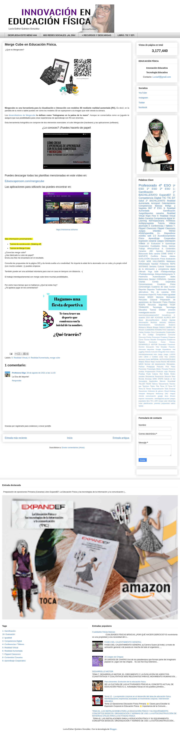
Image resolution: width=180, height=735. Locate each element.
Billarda (149, 327)
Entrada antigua (121, 438)
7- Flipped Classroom (11, 654)
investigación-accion (162, 398)
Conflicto (154, 256)
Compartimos (161, 335)
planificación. (148, 403)
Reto (173, 376)
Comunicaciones (145, 284)
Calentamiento (168, 203)
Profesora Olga (19, 373)
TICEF (172, 305)
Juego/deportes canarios (151, 213)
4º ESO (165, 185)
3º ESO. (158, 208)
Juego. (166, 354)
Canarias (171, 279)
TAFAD (172, 231)
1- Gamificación (9, 631)
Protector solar (162, 371)
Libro (140, 357)
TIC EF (171, 198)
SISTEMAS (143, 267)
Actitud (164, 320)
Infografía (161, 352)
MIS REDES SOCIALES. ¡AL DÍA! (59, 35)
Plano (173, 367)
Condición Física (166, 284)
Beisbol (152, 279)
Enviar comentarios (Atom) (73, 447)
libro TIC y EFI (152, 401)
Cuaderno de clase (159, 287)
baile (156, 272)
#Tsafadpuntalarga (146, 274)
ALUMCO (167, 317)
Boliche (162, 327)
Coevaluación (160, 332)
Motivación (170, 297)
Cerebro (147, 332)
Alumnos (154, 322)
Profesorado (148, 185)
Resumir (168, 376)
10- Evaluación (153, 244)
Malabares (170, 261)
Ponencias (142, 369)
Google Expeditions (163, 349)
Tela (157, 386)
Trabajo (142, 249)
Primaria (165, 369)
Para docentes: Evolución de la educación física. (125, 681)
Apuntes (159, 251)
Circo (153, 332)
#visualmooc (166, 315)
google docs (163, 396)
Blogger (156, 327)
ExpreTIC (152, 295)
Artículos (162, 322)
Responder (16, 380)
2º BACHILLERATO (155, 201)
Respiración (159, 376)
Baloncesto (143, 254)
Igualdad (171, 295)
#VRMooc (170, 221)
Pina (167, 367)
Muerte (163, 362)
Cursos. (172, 342)
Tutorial (153, 310)
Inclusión (154, 352)
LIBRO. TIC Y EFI (126, 35)
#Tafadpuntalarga (168, 272)
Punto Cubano (152, 374)
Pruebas (142, 374)
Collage (151, 335)
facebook (143, 107)
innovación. (149, 398)
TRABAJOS (143, 307)
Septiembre (153, 381)
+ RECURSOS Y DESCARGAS (96, 35)
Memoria (159, 297)
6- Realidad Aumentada (39, 358)
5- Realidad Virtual (20, 358)
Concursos (156, 337)
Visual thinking (169, 391)
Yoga (150, 272)
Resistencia (149, 376)
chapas (172, 394)
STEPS (160, 379)
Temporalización (158, 389)
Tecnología (157, 307)
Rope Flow (151, 216)
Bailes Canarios (146, 218)
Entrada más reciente (16, 438)
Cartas (141, 332)
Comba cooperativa (163, 282)
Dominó (141, 347)
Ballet (172, 277)
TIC (164, 198)
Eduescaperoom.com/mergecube (25, 181)
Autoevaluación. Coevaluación (152, 325)
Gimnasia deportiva (146, 349)
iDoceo (172, 396)
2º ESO (165, 188)
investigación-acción (147, 313)
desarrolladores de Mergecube (22, 115)
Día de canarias (160, 292)
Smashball (171, 381)
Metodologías (144, 264)
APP (173, 317)
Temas (148, 389)
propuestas (165, 403)
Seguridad (163, 305)
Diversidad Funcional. (167, 344)
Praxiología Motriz (154, 369)
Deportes (142, 290)
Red (161, 374)
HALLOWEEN (159, 261)
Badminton (170, 251)
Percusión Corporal (148, 300)
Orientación (170, 241)
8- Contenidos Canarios (12, 657)
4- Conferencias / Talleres (161, 226)
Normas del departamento (155, 364)
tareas (141, 406)
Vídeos (142, 243)
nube (140, 403)
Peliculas (160, 367)
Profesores (164, 264)
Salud (141, 201)
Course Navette (150, 339)
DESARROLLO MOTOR (148, 344)
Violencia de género (155, 391)
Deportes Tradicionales (157, 290)
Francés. (172, 347)
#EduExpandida (146, 233)
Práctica (172, 302)
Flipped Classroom (166, 228)
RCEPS (142, 305)
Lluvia (148, 359)
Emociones (143, 295)
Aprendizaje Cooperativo (162, 238)
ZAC (166, 394)
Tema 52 (171, 386)
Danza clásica (168, 256)
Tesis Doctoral (170, 389)
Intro (155, 354)
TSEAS (148, 384)
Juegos (160, 241)
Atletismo (171, 322)
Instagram (143, 97)
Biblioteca (142, 327)
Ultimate (142, 272)
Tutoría (161, 223)
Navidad (154, 264)
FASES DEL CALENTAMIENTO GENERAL (122, 642)
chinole (141, 396)
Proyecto (172, 371)
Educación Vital (152, 347)
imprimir (142, 398)
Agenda (172, 320)
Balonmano (143, 279)
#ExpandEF (171, 312)
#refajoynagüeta (146, 223)
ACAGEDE (159, 317)
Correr (141, 339)
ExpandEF (165, 195)
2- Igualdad (7, 638)
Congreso (164, 337)
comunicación (151, 396)
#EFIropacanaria (156, 221)
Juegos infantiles (150, 231)
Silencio (162, 381)
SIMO (155, 379)
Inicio (69, 438)
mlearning (171, 401)
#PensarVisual (153, 249)
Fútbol (165, 295)
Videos (172, 223)
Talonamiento (164, 384)
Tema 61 (142, 389)
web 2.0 (151, 236)
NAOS (141, 364)
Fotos (159, 295)
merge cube (55, 358)
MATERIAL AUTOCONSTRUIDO (163, 359)
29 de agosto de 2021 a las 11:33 (41, 373)
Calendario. (171, 330)
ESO (173, 292)
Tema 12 (163, 386)
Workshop (159, 394)
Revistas (148, 379)
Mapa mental (156, 362)
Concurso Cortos (145, 337)
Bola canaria (154, 254)
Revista (141, 379)
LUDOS (172, 354)
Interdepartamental (146, 354)
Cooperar (171, 337)
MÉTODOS (171, 362)
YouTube (143, 93)
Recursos (152, 305)
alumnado (143, 226)
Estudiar (164, 347)
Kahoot (142, 297)
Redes (166, 374)
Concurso (171, 335)
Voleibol (162, 310)
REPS (172, 264)
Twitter (142, 102)
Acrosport (155, 203)
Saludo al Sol (169, 379)
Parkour (141, 367)
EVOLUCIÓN (144, 259)
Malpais (141, 362)
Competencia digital (163, 218)
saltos (173, 403)
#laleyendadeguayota (164, 274)
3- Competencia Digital (157, 196)
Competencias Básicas (150, 206)
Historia (148, 352)
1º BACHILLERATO (157, 193)
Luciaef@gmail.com (161, 77)
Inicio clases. (170, 352)
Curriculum (153, 342)
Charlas (142, 282)
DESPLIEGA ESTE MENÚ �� (22, 35)
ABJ (151, 251)
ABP (152, 317)
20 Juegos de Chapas (113, 657)
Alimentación (143, 322)
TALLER (142, 384)
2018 (148, 317)
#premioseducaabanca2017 (149, 315)
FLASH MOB (145, 261)
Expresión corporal (147, 241)
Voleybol (142, 394)
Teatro (152, 386)
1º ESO (152, 188)
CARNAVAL (161, 279)
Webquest (150, 394)
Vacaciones (143, 391)
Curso (163, 342)
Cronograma (161, 339)
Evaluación (170, 259)
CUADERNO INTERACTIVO (155, 330)
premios (157, 403)
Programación (150, 371)
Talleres (155, 384)
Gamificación (169, 211)
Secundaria (143, 381)
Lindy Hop (163, 357)
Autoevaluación (159, 277)
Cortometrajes (144, 287)
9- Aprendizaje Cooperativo (14, 661)
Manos (147, 362)
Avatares (172, 325)
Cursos (172, 287)
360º (150, 208)
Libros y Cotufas (151, 357)
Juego (160, 354)
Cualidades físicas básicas (163, 246)
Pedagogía (151, 367)
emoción (171, 310)
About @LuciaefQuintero (149, 320)
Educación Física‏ (158, 259)
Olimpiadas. (170, 364)
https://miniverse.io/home (67, 229)
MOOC (150, 297)
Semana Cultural (156, 267)
